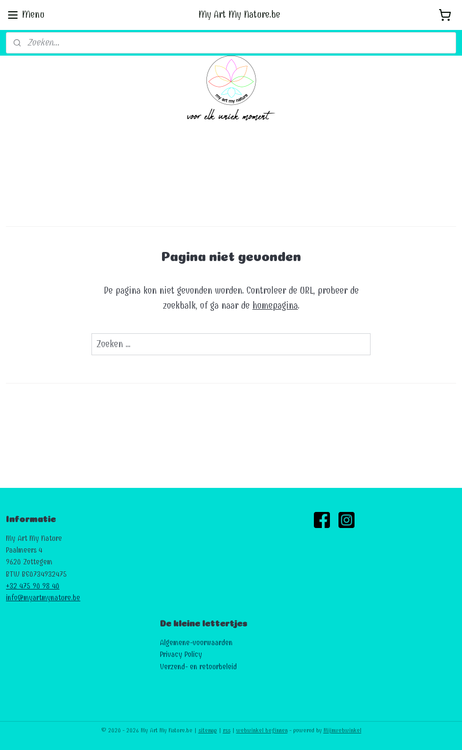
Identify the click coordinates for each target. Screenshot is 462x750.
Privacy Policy (181, 654)
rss (226, 730)
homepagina (275, 305)
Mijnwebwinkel (342, 730)
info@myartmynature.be (43, 597)
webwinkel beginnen (262, 730)
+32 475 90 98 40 (32, 586)
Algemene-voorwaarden (196, 642)
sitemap (207, 730)
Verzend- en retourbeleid (198, 666)
